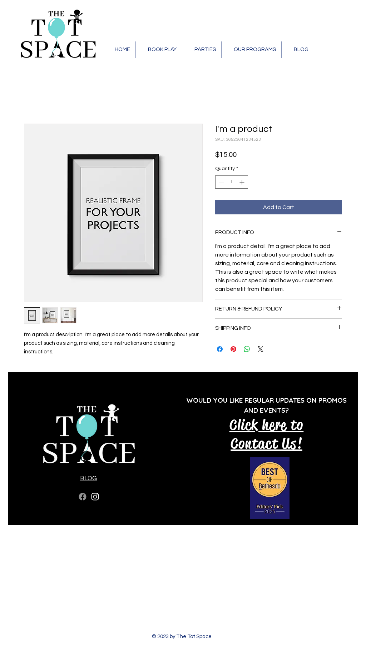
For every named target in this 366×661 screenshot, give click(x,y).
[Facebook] (83, 497)
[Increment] (242, 182)
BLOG (88, 478)
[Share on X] (260, 349)
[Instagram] (95, 497)
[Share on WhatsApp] (247, 349)
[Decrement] (220, 182)
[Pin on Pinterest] (233, 349)
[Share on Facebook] (220, 349)
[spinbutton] (231, 182)
